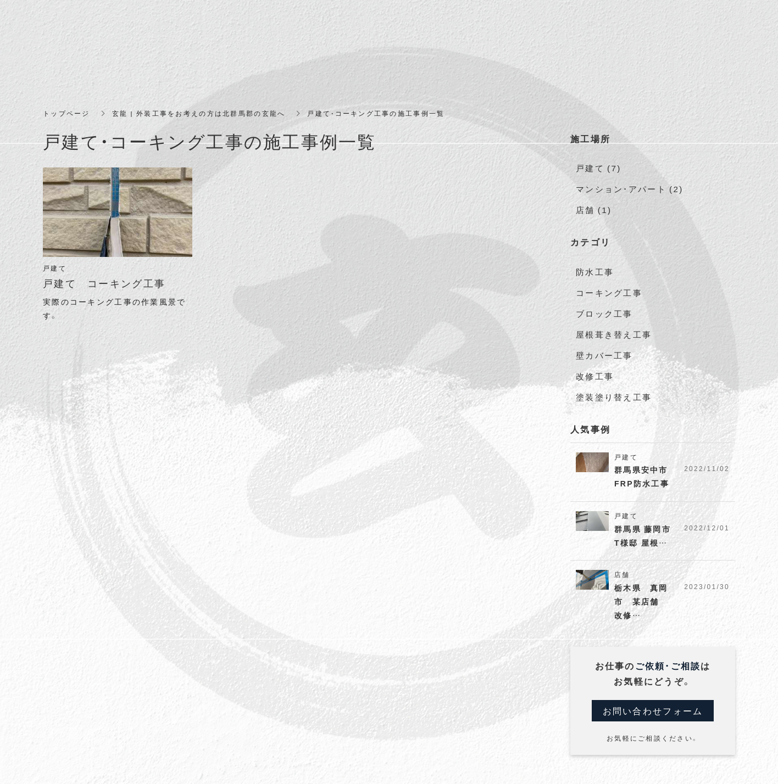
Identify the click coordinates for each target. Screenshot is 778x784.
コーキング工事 (609, 290)
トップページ (66, 113)
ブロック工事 (604, 310)
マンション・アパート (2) (629, 188)
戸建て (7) (598, 167)
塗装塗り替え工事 (614, 391)
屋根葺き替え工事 (614, 330)
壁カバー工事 (604, 351)
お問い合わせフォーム (653, 706)
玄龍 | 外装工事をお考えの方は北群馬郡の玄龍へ (198, 113)
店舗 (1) (594, 208)
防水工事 (595, 270)
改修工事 (595, 371)
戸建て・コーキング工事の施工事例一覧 (376, 113)
